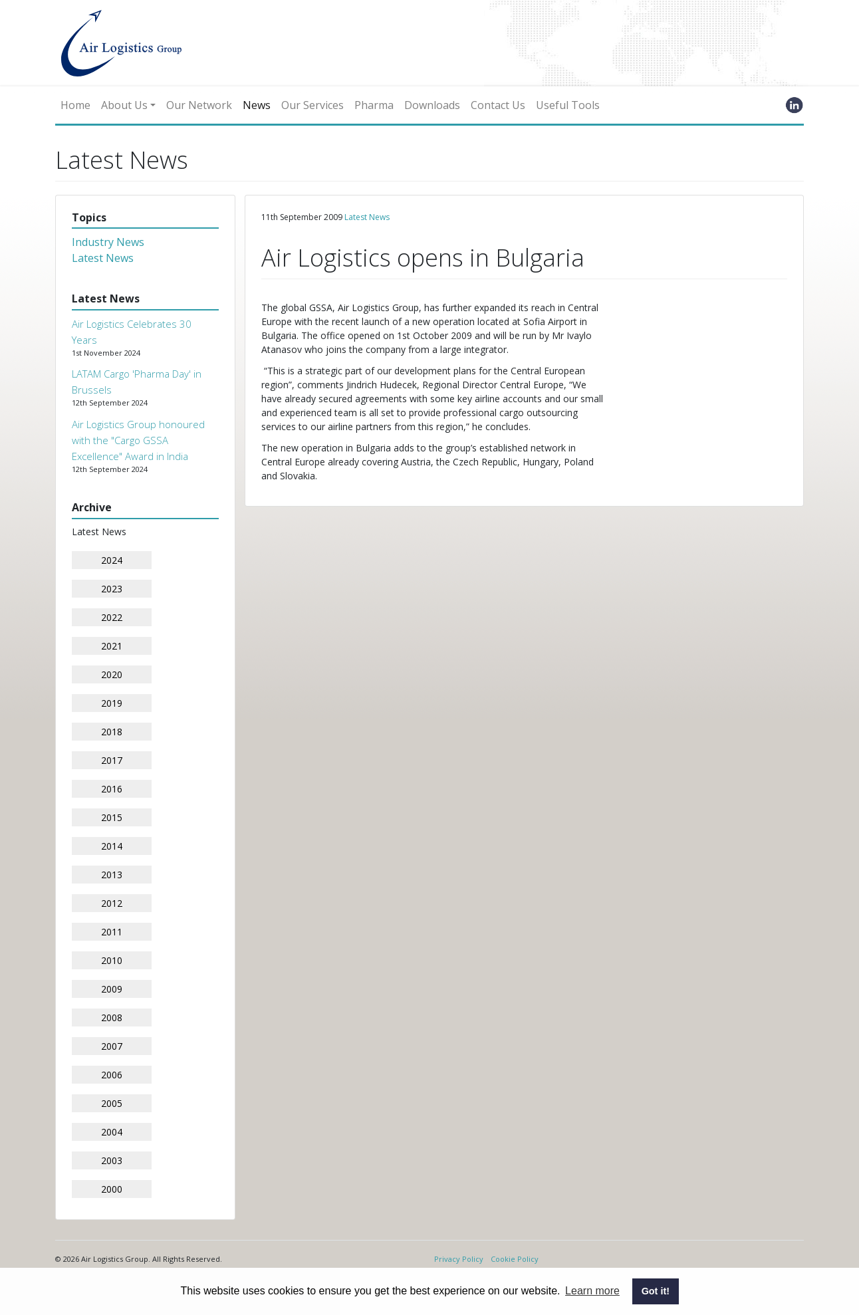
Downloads (432, 105)
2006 (111, 1074)
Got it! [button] (656, 1291)
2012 (111, 903)
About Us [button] (124, 105)
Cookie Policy (515, 1259)
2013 (111, 874)
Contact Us (498, 105)
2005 (111, 1103)
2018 (111, 731)
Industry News (108, 242)
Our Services (312, 105)
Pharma (374, 105)
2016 (111, 788)
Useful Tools (568, 105)
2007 (111, 1046)
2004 (111, 1132)
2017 (111, 760)
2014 (111, 846)
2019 (111, 703)
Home (75, 105)
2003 (111, 1160)
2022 (111, 617)
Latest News (103, 258)
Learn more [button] (592, 1290)
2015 (111, 817)
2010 (111, 960)
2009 (111, 989)
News (257, 105)
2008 (111, 1017)
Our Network (199, 105)
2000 (111, 1189)
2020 (111, 674)
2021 (111, 646)
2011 (111, 931)
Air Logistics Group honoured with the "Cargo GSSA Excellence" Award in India (138, 440)
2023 (111, 588)
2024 (111, 560)
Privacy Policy (458, 1259)
